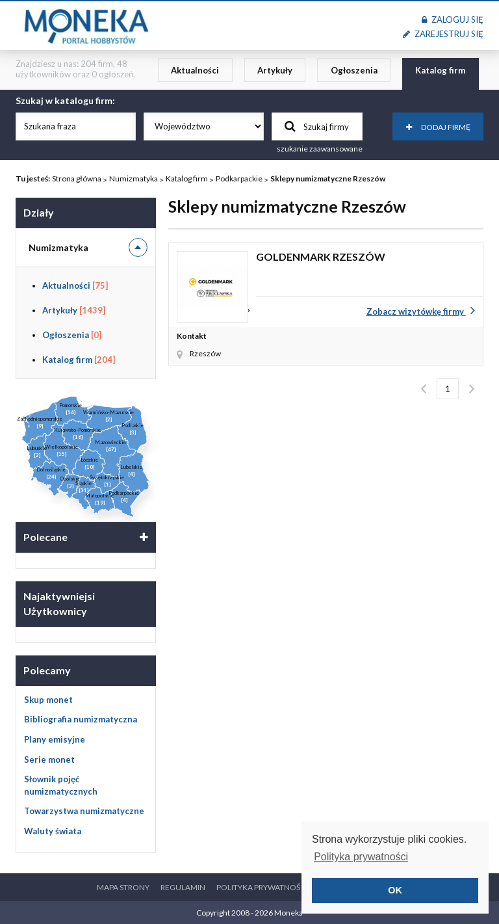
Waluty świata (52, 831)
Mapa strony (123, 887)
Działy (38, 212)
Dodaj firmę (438, 127)
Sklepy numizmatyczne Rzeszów (327, 178)
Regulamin (182, 887)
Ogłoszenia (354, 70)
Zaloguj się (452, 19)
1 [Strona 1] (447, 389)
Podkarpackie (239, 178)
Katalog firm (440, 70)
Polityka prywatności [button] (361, 856)
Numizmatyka (133, 178)
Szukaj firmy (317, 126)
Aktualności (195, 70)
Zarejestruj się (443, 34)
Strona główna (76, 178)
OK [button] (395, 890)
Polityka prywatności (262, 887)
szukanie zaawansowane (320, 148)
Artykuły (274, 70)
